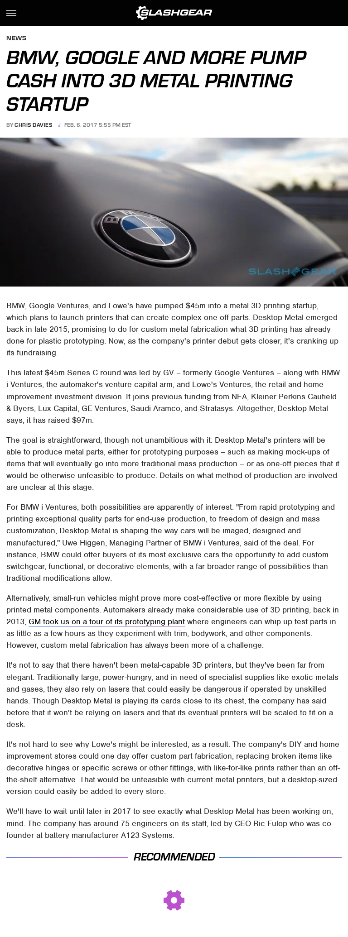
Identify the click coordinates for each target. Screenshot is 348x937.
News (16, 39)
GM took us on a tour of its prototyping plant (107, 621)
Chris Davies (33, 125)
